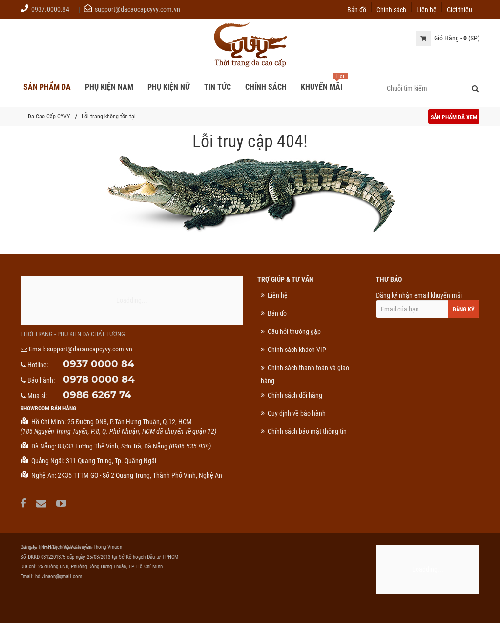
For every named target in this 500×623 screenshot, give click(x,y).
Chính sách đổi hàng (295, 395)
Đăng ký (464, 309)
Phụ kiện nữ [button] (168, 87)
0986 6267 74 (97, 395)
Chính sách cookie (77, 547)
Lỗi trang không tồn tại (109, 116)
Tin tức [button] (217, 87)
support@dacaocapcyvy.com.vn (137, 9)
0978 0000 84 (99, 379)
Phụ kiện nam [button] (109, 87)
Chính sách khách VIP (297, 349)
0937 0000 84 (98, 364)
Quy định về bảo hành (297, 413)
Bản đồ (356, 9)
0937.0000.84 (50, 9)
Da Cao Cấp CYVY (49, 116)
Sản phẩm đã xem (454, 117)
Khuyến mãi (321, 87)
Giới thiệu (459, 9)
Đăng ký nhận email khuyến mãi (428, 305)
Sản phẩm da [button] (47, 87)
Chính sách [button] (266, 87)
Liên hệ (427, 9)
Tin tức (49, 547)
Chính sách (391, 9)
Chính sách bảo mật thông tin (307, 431)
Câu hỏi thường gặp (294, 331)
